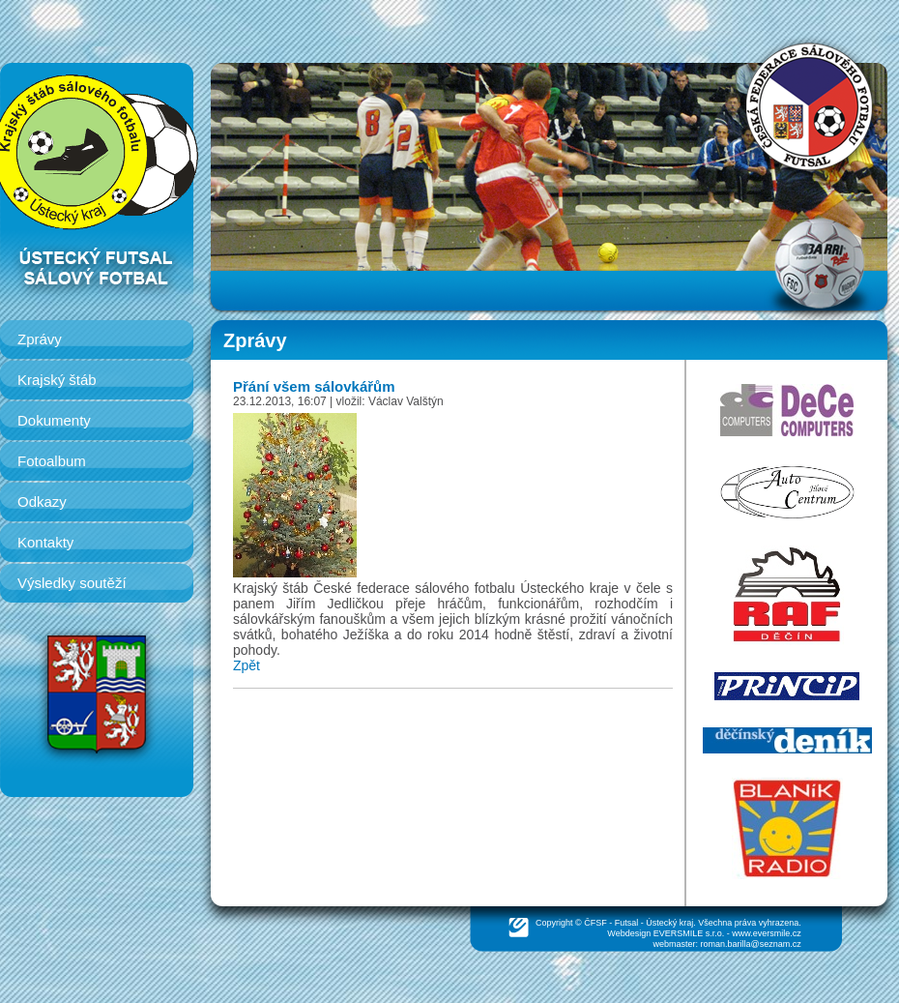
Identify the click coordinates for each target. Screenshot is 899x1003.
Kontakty (45, 542)
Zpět (246, 665)
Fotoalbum (51, 461)
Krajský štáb (57, 379)
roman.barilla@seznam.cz (751, 944)
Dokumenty (54, 420)
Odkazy (42, 501)
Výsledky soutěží (72, 583)
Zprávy (39, 339)
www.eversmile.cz (766, 933)
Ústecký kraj (669, 923)
